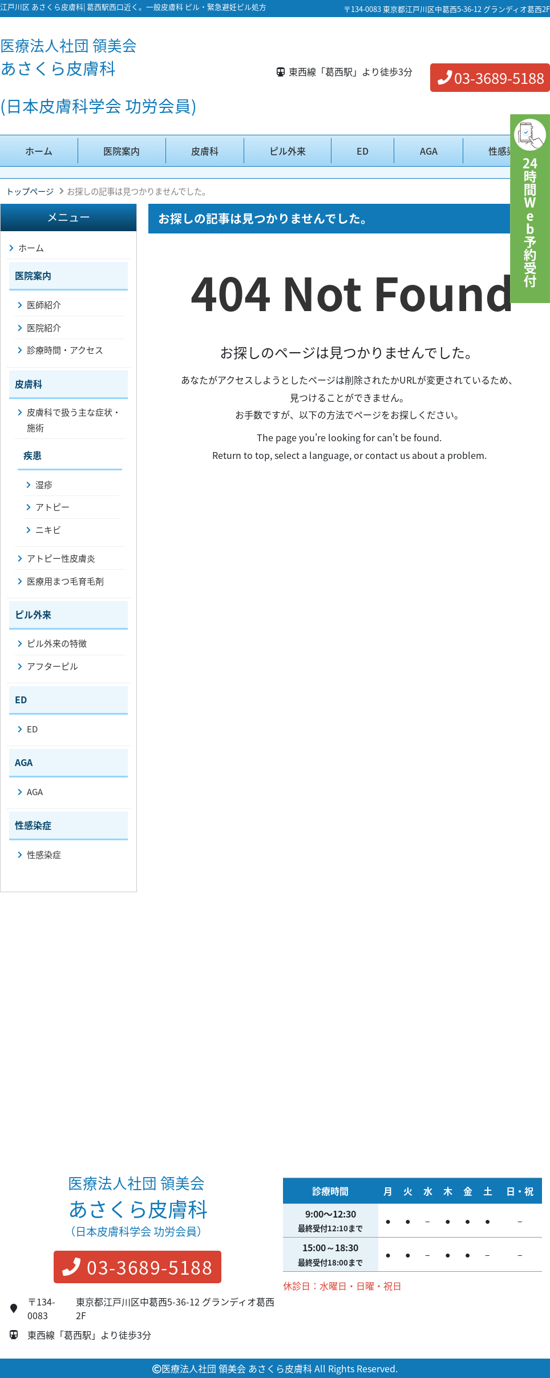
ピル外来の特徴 (57, 643)
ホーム (38, 151)
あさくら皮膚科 (68, 57)
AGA (429, 151)
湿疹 (43, 484)
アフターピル (52, 666)
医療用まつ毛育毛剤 (65, 581)
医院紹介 (44, 327)
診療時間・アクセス (65, 350)
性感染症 (506, 151)
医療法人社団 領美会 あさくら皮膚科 (236, 1368)
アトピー (52, 507)
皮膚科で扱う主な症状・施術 (74, 420)
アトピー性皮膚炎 (61, 558)
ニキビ (48, 529)
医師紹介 (44, 305)
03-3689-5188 (490, 77)
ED (363, 151)
